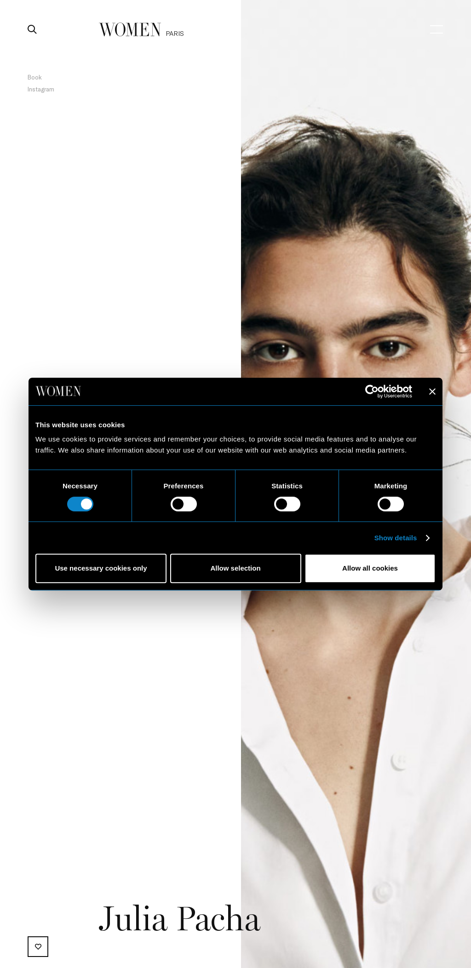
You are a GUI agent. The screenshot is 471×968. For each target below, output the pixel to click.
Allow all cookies (370, 568)
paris (175, 33)
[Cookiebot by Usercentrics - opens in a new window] (372, 391)
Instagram (41, 89)
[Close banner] (432, 391)
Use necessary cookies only (101, 568)
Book (35, 77)
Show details (395, 538)
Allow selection (235, 568)
